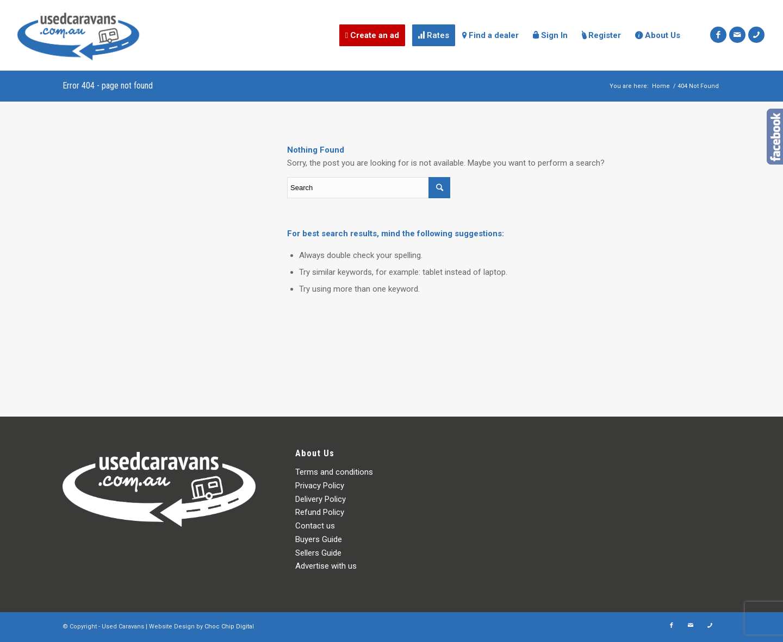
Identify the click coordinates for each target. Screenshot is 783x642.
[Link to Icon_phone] (756, 35)
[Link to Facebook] (718, 35)
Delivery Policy (320, 499)
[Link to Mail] (737, 35)
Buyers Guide (318, 539)
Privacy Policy (319, 485)
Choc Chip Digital (229, 626)
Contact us (315, 526)
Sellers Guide (318, 553)
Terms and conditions (334, 472)
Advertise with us (326, 566)
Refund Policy (319, 512)
